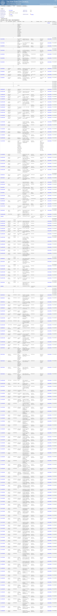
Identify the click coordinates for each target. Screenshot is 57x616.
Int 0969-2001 (3, 333)
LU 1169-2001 (3, 492)
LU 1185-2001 (3, 598)
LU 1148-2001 (3, 98)
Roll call (49, 22)
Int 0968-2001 (3, 327)
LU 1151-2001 (3, 160)
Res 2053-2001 (3, 184)
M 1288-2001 (3, 77)
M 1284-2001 (3, 61)
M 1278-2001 (3, 38)
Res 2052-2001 (3, 169)
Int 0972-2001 (3, 360)
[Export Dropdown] (9, 20)
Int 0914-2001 (3, 177)
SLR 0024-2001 (3, 214)
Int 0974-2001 (3, 373)
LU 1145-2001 (3, 128)
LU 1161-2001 (3, 436)
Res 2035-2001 (3, 324)
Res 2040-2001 (3, 380)
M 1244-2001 (3, 192)
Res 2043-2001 (3, 101)
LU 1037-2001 (3, 121)
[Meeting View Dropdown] (15, 20)
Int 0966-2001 (3, 307)
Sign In (56, 0)
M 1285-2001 (3, 68)
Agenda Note (19, 21)
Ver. (6, 21)
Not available (11, 15)
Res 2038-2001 (3, 341)
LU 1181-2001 (3, 571)
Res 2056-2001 (3, 200)
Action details (50, 38)
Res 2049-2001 (3, 137)
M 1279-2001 (3, 42)
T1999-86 (2, 216)
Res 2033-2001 (3, 317)
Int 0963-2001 (3, 294)
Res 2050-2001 (3, 157)
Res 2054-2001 (3, 189)
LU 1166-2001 (3, 472)
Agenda (11, 14)
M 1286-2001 (3, 71)
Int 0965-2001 (3, 301)
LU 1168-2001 (3, 485)
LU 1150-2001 (3, 154)
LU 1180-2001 (3, 564)
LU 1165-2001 (3, 464)
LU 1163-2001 (3, 448)
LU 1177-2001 (3, 543)
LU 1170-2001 (3, 498)
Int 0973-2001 (3, 367)
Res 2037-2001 (3, 337)
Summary (37, 21)
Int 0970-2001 (3, 347)
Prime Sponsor (10, 21)
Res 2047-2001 (3, 124)
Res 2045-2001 (3, 112)
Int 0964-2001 (3, 297)
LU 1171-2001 (3, 504)
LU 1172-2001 (3, 511)
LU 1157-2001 (3, 407)
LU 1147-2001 (3, 140)
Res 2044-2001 (3, 228)
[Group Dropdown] (6, 20)
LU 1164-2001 (3, 456)
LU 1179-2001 (3, 557)
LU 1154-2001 (3, 393)
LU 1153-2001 (3, 104)
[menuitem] (2, 20)
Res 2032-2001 (3, 310)
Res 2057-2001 (3, 205)
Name (23, 21)
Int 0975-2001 (3, 386)
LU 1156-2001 (3, 399)
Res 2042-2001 (3, 96)
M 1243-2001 (3, 187)
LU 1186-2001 (3, 606)
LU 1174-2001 (3, 525)
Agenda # (14, 21)
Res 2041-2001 (3, 383)
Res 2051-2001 (3, 163)
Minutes (32, 14)
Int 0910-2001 (3, 210)
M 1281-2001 (3, 50)
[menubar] (9, 20)
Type (31, 21)
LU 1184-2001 (3, 595)
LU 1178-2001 (3, 549)
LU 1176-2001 (3, 537)
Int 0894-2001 (3, 174)
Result (46, 21)
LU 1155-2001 (3, 115)
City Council (11, 10)
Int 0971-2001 (3, 354)
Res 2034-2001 (3, 320)
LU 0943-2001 (3, 94)
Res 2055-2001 (3, 195)
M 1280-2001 (3, 45)
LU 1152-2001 (3, 166)
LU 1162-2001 (3, 442)
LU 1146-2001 (3, 134)
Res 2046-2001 (3, 117)
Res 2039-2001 (3, 344)
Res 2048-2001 (3, 131)
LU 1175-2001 (3, 531)
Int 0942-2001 (3, 89)
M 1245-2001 (3, 198)
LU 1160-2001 (3, 428)
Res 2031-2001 (3, 91)
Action (41, 21)
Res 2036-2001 (3, 330)
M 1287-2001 (3, 74)
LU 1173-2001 (3, 518)
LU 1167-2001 (3, 479)
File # (1, 21)
